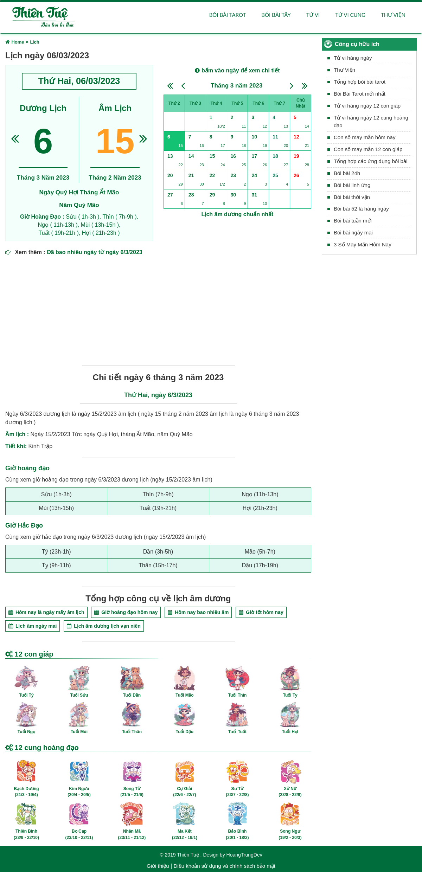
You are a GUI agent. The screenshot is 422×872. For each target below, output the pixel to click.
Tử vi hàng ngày (353, 58)
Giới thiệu (158, 866)
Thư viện (393, 15)
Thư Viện (344, 70)
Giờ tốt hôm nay (261, 612)
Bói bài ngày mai (353, 233)
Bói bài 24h (347, 173)
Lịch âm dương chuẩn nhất (238, 214)
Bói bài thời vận (352, 197)
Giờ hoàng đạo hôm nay (126, 612)
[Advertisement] (158, 309)
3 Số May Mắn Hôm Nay (362, 244)
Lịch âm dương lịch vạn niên (103, 626)
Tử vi (313, 15)
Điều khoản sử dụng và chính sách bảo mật (224, 866)
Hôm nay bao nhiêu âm (198, 612)
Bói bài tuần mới (353, 221)
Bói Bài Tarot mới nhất (359, 94)
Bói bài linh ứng (352, 185)
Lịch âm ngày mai (32, 626)
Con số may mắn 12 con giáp (368, 150)
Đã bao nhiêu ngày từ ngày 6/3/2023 (94, 252)
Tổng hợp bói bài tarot (359, 82)
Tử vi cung (350, 15)
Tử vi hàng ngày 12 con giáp (367, 106)
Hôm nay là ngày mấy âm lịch (46, 612)
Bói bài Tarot (227, 15)
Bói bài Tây (275, 15)
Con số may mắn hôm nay (364, 138)
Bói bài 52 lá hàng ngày (361, 209)
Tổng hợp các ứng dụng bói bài (371, 161)
